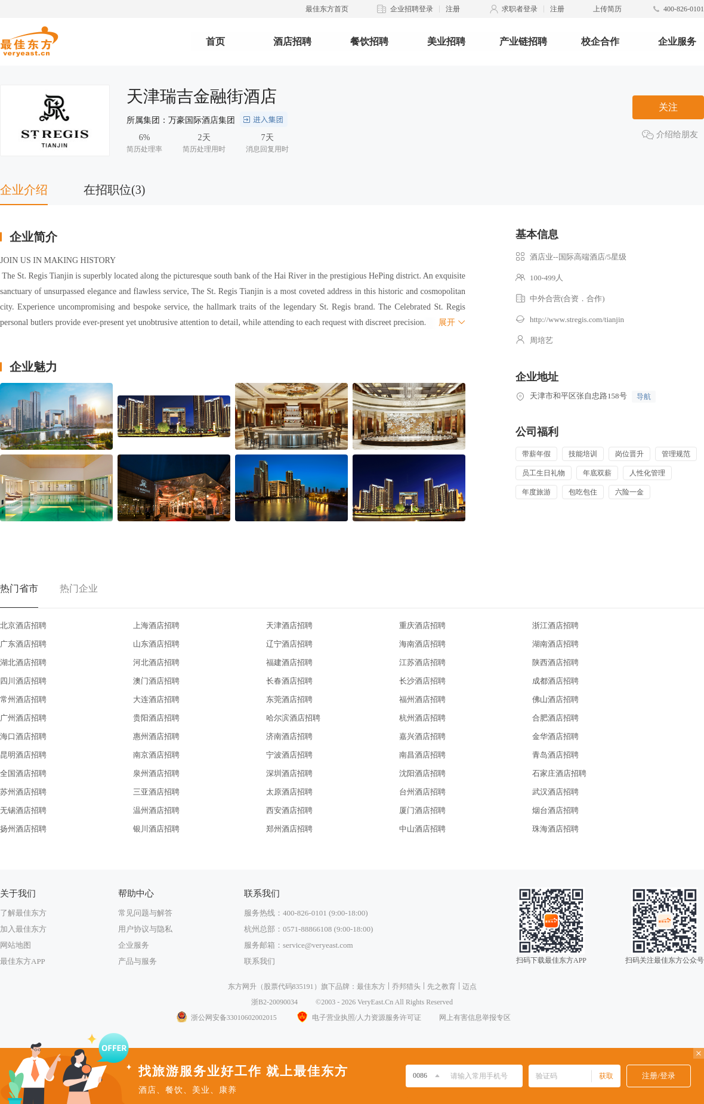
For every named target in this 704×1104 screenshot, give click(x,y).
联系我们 (259, 961)
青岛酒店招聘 (555, 754)
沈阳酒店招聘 (422, 773)
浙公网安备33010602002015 (226, 1017)
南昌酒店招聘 (422, 754)
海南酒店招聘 (422, 643)
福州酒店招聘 (422, 699)
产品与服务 (137, 961)
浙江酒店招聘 (555, 625)
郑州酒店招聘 (289, 828)
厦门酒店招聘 (422, 810)
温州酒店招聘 (156, 810)
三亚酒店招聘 (156, 791)
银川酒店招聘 (156, 828)
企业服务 (677, 41)
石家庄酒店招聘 (559, 773)
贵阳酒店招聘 (156, 717)
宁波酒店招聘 (289, 754)
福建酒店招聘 (289, 662)
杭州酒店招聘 (422, 717)
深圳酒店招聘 (289, 773)
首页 (215, 41)
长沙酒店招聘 (422, 680)
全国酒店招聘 (23, 773)
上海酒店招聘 (156, 625)
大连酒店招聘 (156, 699)
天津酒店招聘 (289, 625)
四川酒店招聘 (23, 680)
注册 (453, 9)
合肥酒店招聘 (555, 717)
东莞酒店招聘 (289, 699)
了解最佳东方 (23, 912)
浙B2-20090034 (274, 1002)
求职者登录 (520, 9)
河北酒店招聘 (156, 662)
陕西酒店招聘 (555, 662)
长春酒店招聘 (289, 680)
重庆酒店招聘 (422, 625)
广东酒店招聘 (23, 643)
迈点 (469, 986)
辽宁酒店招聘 (289, 643)
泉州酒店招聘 (156, 773)
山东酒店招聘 (156, 643)
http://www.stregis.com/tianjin (577, 319)
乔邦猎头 (406, 986)
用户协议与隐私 (145, 928)
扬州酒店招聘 (23, 828)
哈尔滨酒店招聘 (293, 717)
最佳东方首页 (326, 9)
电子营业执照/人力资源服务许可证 (358, 1017)
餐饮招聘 (369, 41)
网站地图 (15, 945)
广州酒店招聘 (23, 717)
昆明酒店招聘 (23, 754)
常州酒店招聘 (23, 699)
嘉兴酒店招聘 (422, 736)
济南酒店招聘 (289, 736)
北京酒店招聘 (23, 625)
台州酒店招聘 (422, 791)
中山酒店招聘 (422, 828)
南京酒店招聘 (156, 754)
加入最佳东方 (23, 928)
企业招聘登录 (411, 9)
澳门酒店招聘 (156, 680)
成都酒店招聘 (555, 680)
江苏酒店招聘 (422, 662)
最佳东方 (371, 986)
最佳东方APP (22, 961)
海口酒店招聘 (23, 736)
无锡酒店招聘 (23, 810)
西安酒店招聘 (289, 810)
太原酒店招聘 (289, 791)
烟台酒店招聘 (555, 810)
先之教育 (441, 986)
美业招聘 (446, 41)
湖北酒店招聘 (23, 662)
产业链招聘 (523, 41)
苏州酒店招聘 (23, 791)
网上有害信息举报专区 (475, 1017)
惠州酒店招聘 (156, 736)
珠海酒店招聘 (555, 828)
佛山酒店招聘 (555, 699)
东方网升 (242, 986)
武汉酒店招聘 (555, 791)
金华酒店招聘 (555, 736)
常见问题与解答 (145, 912)
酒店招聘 (292, 41)
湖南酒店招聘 (555, 643)
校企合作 (600, 41)
